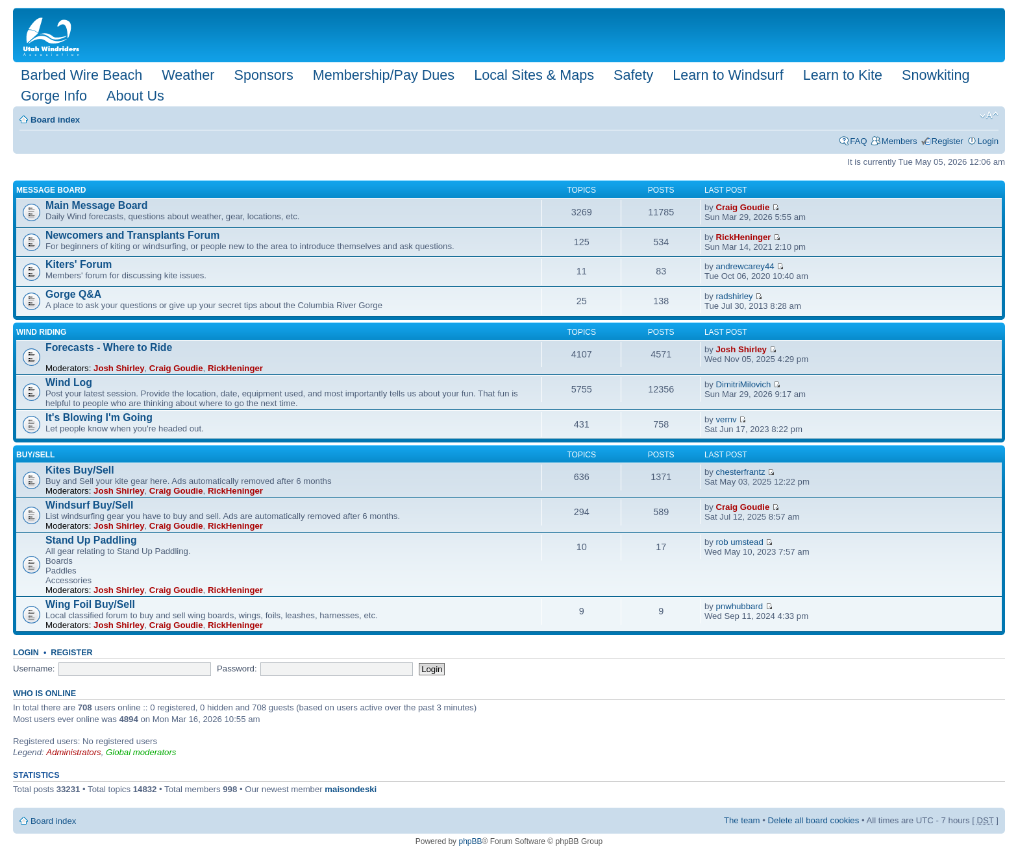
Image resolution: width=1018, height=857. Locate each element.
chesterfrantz (740, 472)
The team (742, 820)
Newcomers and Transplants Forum (132, 235)
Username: (34, 668)
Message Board (51, 190)
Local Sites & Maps (534, 75)
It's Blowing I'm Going (99, 417)
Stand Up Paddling (91, 540)
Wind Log (68, 382)
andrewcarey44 (744, 266)
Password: (237, 668)
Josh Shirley (118, 368)
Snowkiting (935, 75)
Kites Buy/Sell (79, 470)
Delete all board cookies (814, 820)
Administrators (73, 752)
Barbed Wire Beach (81, 75)
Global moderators (141, 752)
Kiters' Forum (78, 264)
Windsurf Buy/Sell (89, 505)
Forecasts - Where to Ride (108, 347)
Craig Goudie (742, 207)
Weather (188, 75)
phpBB (470, 841)
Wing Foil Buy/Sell (90, 604)
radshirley (733, 296)
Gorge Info (54, 96)
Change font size (989, 115)
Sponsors (263, 75)
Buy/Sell (35, 454)
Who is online (44, 693)
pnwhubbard (739, 606)
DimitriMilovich (743, 384)
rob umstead (739, 542)
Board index (55, 120)
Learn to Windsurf (728, 75)
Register (947, 141)
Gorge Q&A (73, 294)
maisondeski (351, 789)
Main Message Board (96, 205)
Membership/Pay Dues (383, 75)
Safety (633, 75)
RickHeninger (743, 237)
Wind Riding (41, 332)
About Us (135, 96)
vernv (725, 419)
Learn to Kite (842, 75)
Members (899, 141)
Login (988, 141)
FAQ (858, 141)
